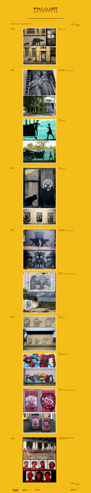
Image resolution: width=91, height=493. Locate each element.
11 (79, 24)
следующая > (77, 25)
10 (78, 24)
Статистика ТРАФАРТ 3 (24, 23)
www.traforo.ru (25, 490)
